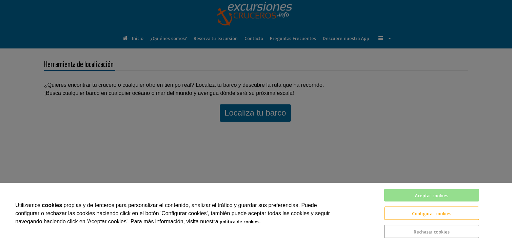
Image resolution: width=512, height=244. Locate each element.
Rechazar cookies (432, 232)
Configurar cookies (431, 213)
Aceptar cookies (431, 195)
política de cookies (239, 221)
